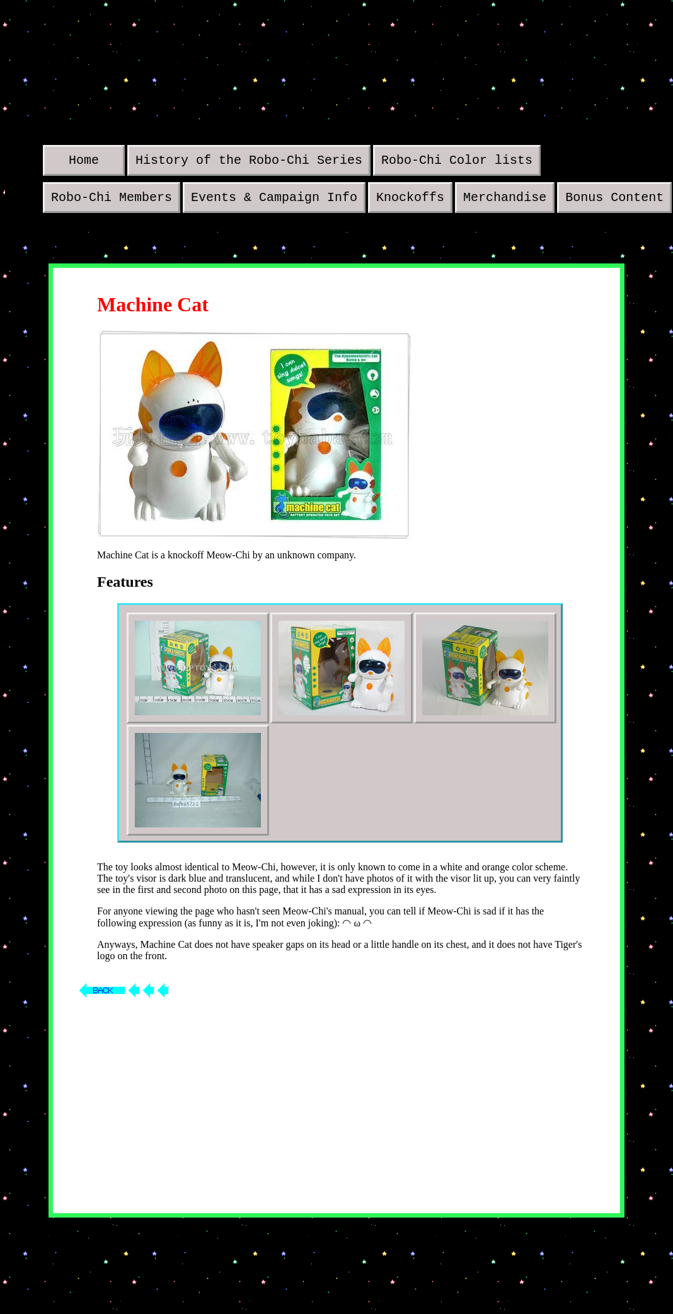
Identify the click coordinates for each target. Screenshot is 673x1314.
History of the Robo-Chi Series (248, 161)
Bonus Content (614, 201)
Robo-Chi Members (111, 201)
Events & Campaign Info (274, 201)
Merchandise (504, 201)
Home (84, 161)
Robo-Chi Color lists (456, 161)
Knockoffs (410, 201)
